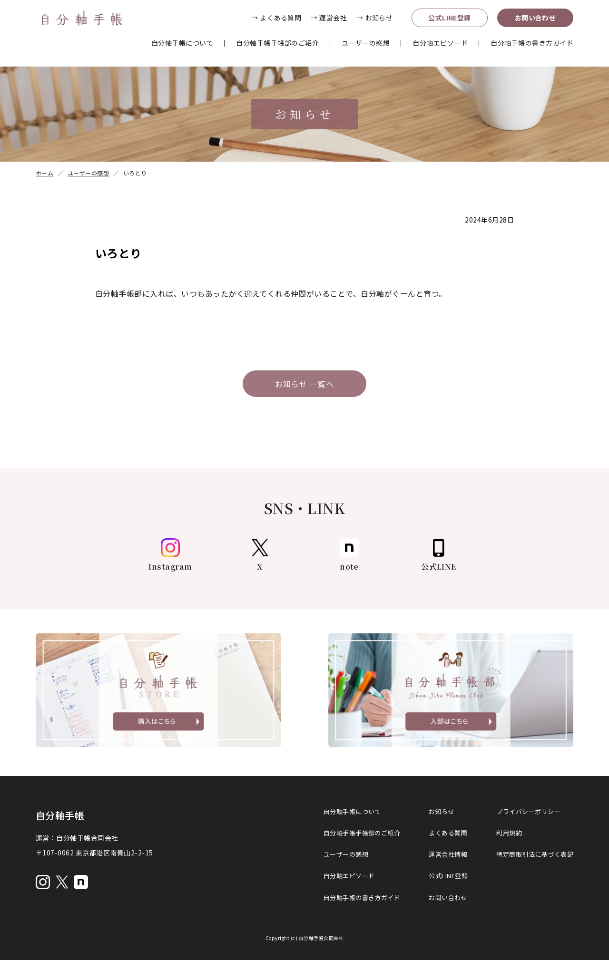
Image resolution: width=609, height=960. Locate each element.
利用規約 (509, 832)
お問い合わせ (535, 17)
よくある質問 (448, 832)
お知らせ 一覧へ (304, 383)
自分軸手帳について (182, 43)
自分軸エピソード (440, 43)
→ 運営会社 (329, 17)
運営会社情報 (448, 854)
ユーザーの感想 (366, 43)
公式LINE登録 (449, 17)
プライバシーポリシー (528, 811)
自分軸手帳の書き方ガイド (532, 43)
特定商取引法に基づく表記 (534, 854)
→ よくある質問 (276, 17)
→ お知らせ (374, 17)
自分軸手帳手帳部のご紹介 (277, 43)
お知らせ (441, 811)
